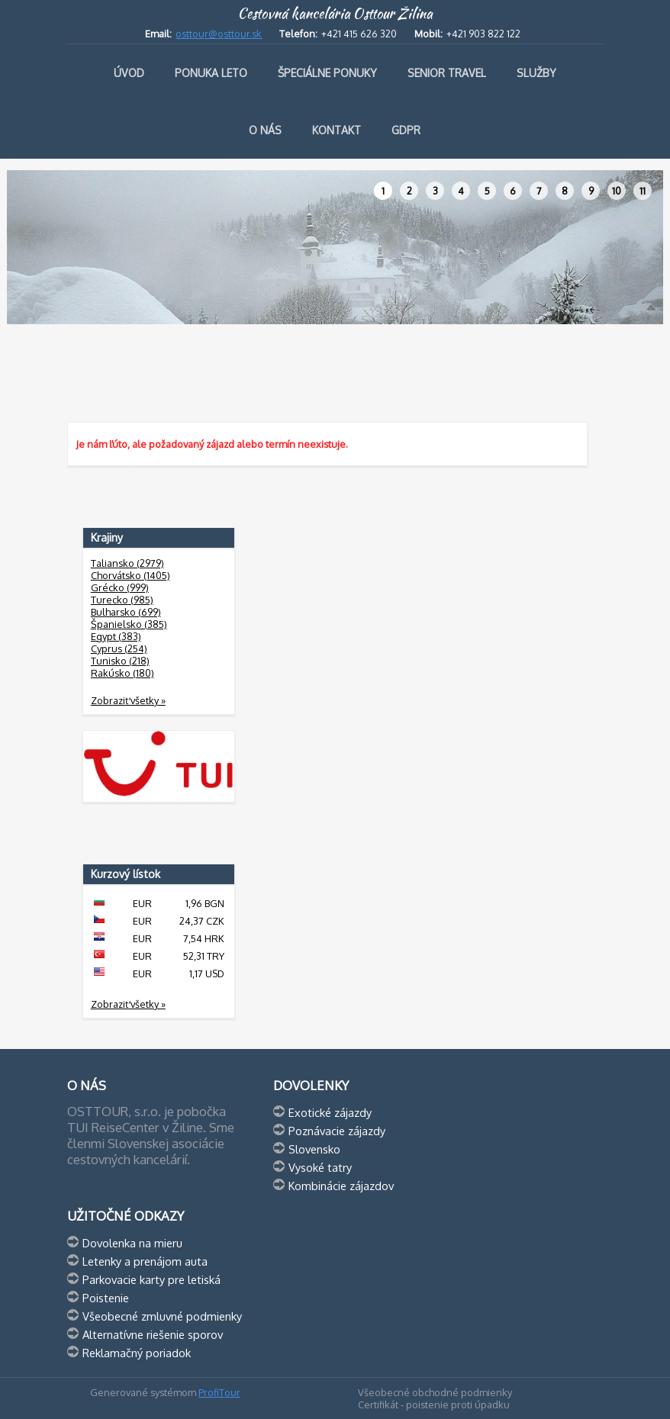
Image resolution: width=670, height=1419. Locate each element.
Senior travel (446, 72)
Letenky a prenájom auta (145, 1261)
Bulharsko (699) (126, 612)
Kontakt (336, 130)
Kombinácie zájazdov (341, 1185)
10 (616, 191)
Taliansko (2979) (127, 563)
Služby (536, 72)
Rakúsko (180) (122, 673)
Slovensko (314, 1149)
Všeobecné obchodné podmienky (435, 1392)
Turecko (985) (122, 600)
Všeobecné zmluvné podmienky (162, 1316)
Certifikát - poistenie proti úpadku (434, 1404)
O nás (265, 130)
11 (642, 191)
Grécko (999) (120, 587)
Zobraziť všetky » (128, 700)
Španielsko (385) (129, 624)
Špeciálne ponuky (327, 72)
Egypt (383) (116, 636)
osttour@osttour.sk (219, 33)
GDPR (405, 130)
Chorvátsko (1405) (130, 575)
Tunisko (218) (120, 661)
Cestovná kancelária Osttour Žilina (335, 14)
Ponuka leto (211, 72)
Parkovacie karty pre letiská (151, 1279)
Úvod (129, 72)
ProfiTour (219, 1392)
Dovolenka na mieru (132, 1243)
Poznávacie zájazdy (336, 1130)
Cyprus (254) (119, 648)
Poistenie (105, 1298)
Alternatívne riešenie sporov (152, 1334)
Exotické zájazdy (330, 1112)
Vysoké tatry (320, 1167)
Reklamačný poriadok (136, 1352)
